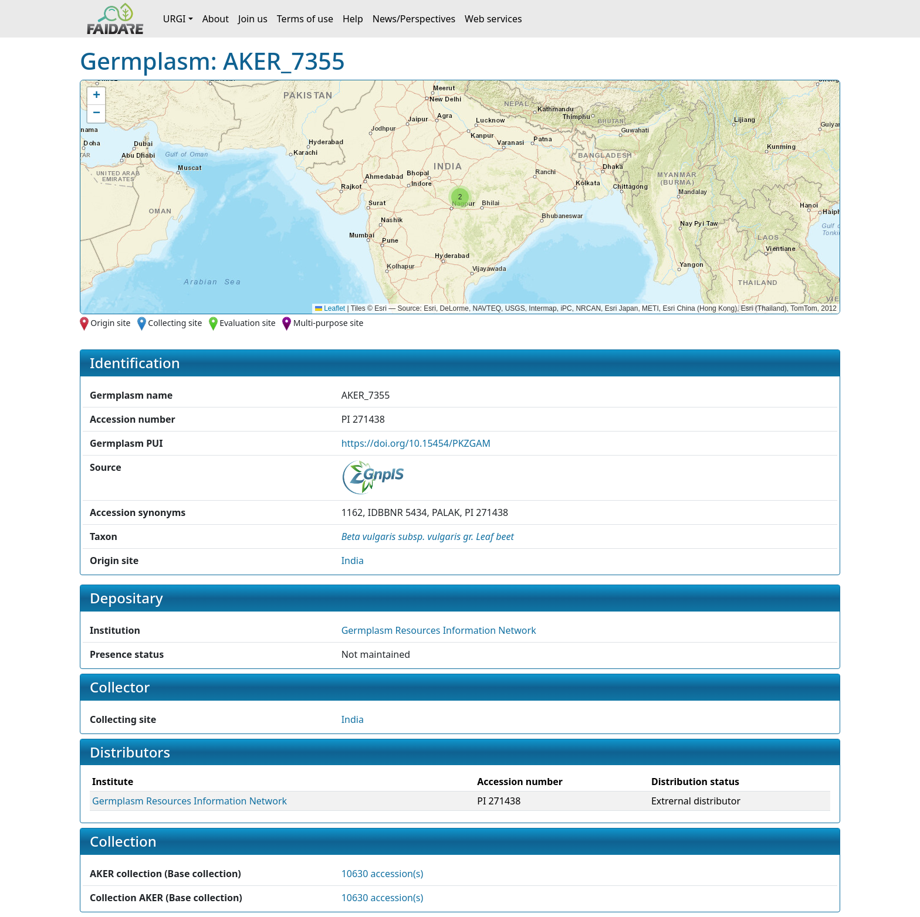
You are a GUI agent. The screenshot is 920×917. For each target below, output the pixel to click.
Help (353, 18)
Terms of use (305, 18)
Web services (493, 18)
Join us (253, 18)
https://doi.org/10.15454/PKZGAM (416, 443)
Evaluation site (247, 322)
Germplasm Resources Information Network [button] (438, 630)
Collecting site (175, 322)
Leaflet (330, 308)
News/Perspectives (414, 18)
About (215, 18)
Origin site (110, 322)
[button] (460, 197)
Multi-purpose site (328, 322)
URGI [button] (174, 18)
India (352, 560)
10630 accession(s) (382, 873)
